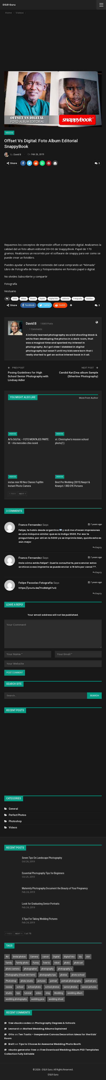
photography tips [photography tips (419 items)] (48, 974)
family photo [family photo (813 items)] (22, 962)
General (13, 808)
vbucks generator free (22, 1049)
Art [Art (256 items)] (7, 956)
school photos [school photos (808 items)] (52, 986)
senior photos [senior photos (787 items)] (70, 986)
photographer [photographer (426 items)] (30, 968)
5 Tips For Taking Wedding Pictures (39, 918)
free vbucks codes (19, 1023)
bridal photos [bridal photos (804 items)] (19, 956)
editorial (65, 298)
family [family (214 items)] (9, 962)
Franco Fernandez (30, 524)
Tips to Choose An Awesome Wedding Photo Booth (50, 1044)
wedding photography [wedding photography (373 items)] (16, 999)
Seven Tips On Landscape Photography (42, 857)
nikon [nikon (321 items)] (57, 962)
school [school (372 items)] (20, 986)
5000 (15, 298)
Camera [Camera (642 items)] (34, 956)
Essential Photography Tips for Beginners (43, 872)
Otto (11, 1034)
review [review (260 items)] (9, 986)
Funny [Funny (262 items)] (36, 962)
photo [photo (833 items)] (67, 962)
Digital (42, 298)
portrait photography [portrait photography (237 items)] (71, 980)
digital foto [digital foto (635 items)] (69, 956)
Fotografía (77, 298)
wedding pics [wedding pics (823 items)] (37, 999)
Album (23, 298)
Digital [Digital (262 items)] (56, 956)
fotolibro (89, 298)
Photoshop (15, 821)
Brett (11, 1044)
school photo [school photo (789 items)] (34, 986)
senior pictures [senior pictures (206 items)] (89, 986)
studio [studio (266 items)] (9, 992)
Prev (12, 493)
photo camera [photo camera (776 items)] (12, 968)
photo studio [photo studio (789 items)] (27, 980)
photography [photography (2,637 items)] (47, 968)
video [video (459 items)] (38, 992)
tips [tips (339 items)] (18, 992)
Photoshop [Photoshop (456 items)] (11, 980)
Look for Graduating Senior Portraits (40, 903)
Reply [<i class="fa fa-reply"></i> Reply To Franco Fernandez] (97, 547)
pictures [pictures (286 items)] (41, 980)
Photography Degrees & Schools (55, 1023)
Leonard (13, 1028)
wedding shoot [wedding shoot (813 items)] (56, 999)
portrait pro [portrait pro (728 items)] (90, 980)
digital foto (53, 298)
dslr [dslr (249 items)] (88, 956)
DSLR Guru (9, 4)
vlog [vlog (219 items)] (48, 992)
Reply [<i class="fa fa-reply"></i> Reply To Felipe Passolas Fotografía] (97, 593)
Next (22, 493)
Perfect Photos (17, 814)
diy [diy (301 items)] (80, 956)
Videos (9, 133)
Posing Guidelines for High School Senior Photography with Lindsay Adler (28, 376)
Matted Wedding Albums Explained (45, 1028)
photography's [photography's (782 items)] (65, 968)
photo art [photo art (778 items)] (78, 962)
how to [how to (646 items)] (46, 962)
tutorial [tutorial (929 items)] (27, 992)
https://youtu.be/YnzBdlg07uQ (37, 587)
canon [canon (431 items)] (45, 956)
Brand (33, 298)
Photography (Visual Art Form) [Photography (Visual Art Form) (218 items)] (20, 974)
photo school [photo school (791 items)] (78, 974)
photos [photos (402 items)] (63, 974)
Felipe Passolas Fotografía (36, 582)
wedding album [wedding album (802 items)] (74, 992)
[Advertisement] (53, 42)
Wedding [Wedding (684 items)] (58, 992)
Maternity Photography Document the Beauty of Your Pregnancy (55, 888)
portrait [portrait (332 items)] (53, 980)
